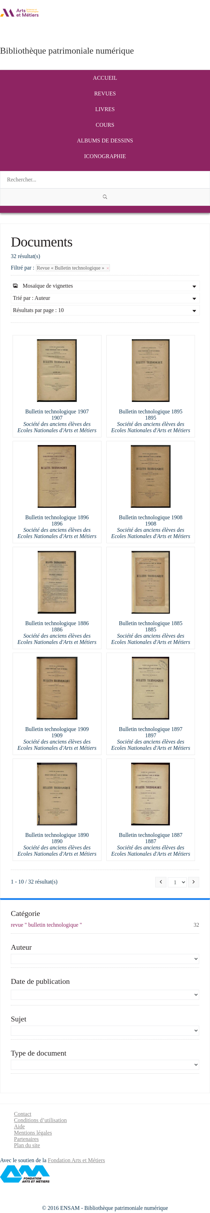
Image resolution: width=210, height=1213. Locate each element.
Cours (105, 125)
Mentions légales (33, 1133)
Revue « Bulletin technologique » (73, 268)
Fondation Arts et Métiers (76, 1160)
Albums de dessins (105, 140)
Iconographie (105, 156)
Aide (19, 1126)
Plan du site (27, 1145)
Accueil (105, 78)
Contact (22, 1114)
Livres (105, 109)
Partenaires (26, 1139)
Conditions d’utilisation (40, 1120)
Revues (105, 93)
